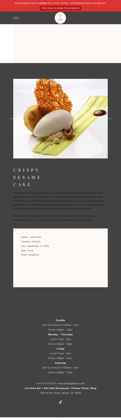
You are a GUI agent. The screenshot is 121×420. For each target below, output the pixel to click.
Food (30, 250)
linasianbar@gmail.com (71, 383)
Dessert (36, 241)
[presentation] (16, 118)
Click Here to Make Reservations (60, 8)
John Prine (35, 237)
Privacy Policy (80, 388)
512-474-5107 (48, 383)
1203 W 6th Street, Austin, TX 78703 (60, 393)
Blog (93, 388)
